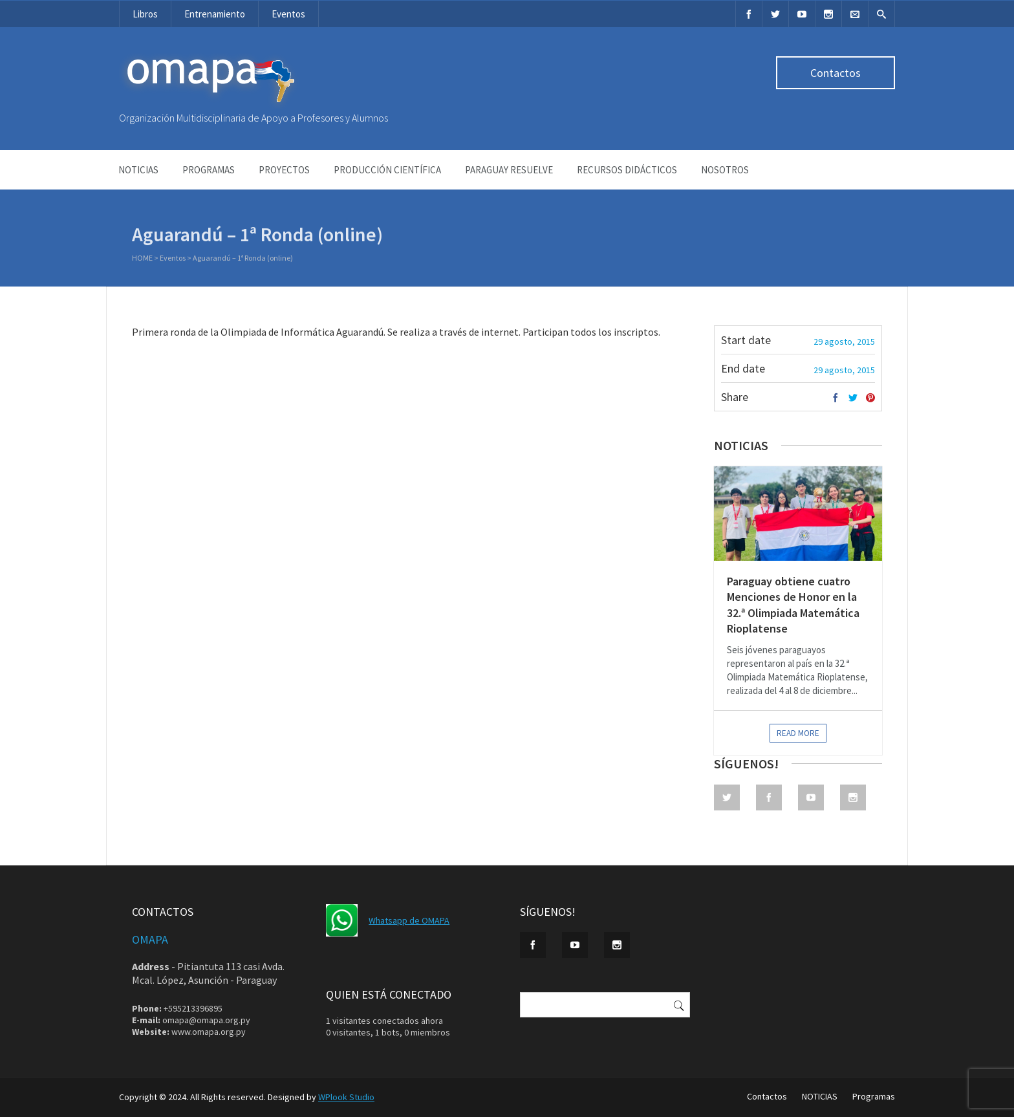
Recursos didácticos (627, 170)
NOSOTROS (725, 170)
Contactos (835, 72)
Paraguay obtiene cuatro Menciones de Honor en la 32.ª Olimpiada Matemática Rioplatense (793, 605)
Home (142, 259)
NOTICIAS (138, 170)
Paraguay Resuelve (509, 170)
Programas (208, 170)
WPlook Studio (346, 1097)
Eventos (288, 14)
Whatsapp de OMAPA (409, 920)
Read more (798, 733)
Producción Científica (387, 170)
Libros (145, 14)
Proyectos (284, 170)
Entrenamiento (214, 14)
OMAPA (150, 939)
